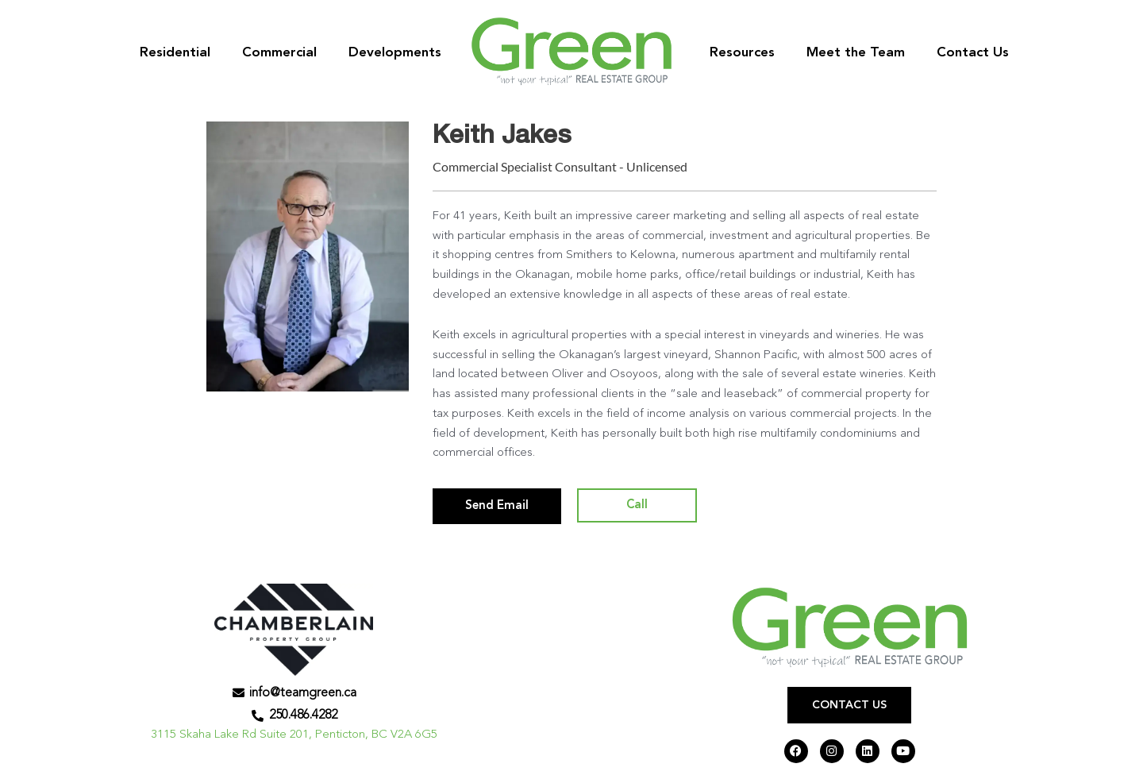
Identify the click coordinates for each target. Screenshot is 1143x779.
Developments (394, 53)
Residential (175, 53)
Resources (742, 53)
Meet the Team (855, 53)
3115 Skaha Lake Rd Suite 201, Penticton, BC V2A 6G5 (294, 735)
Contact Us (973, 53)
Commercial (279, 53)
